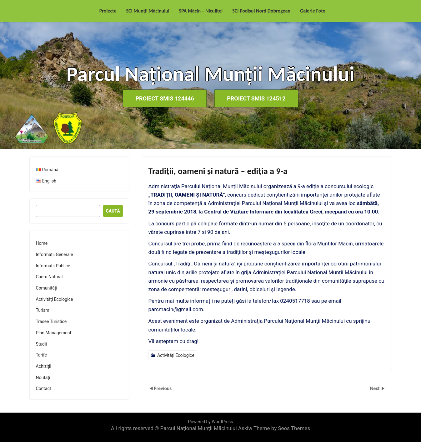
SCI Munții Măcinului (147, 11)
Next (375, 388)
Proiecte (108, 11)
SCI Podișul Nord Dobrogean (261, 11)
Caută (113, 210)
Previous (163, 388)
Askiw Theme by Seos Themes (274, 428)
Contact (43, 388)
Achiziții (43, 366)
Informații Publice (53, 265)
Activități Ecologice (175, 355)
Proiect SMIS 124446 (165, 98)
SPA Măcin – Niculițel (201, 11)
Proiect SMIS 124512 (256, 98)
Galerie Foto (312, 11)
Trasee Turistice (51, 321)
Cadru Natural (49, 276)
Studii (41, 344)
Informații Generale (54, 254)
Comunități (46, 287)
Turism (42, 310)
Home (42, 243)
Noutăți (43, 377)
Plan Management (54, 332)
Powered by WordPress (210, 421)
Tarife (41, 354)
